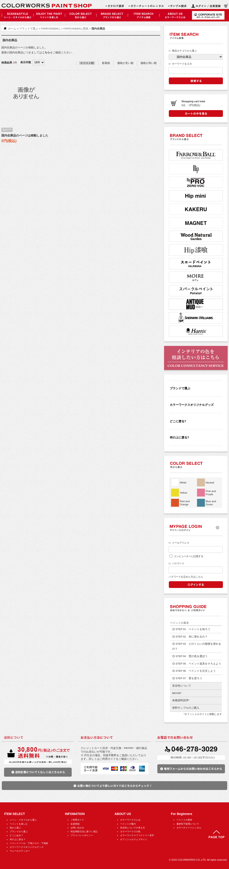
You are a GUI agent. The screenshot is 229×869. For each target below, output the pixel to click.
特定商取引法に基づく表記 (84, 831)
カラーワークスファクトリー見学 (137, 835)
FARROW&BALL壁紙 (76, 28)
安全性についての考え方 (132, 827)
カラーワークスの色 (130, 831)
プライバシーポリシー (82, 835)
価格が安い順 (125, 63)
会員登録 (75, 824)
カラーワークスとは (130, 820)
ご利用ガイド (77, 820)
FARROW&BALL (50, 28)
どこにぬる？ (16, 835)
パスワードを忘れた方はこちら (186, 576)
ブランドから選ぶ (19, 831)
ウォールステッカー (20, 851)
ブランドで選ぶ (28, 28)
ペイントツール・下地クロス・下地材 (29, 843)
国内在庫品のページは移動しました (24, 135)
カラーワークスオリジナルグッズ (192, 404)
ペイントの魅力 (128, 824)
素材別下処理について (187, 824)
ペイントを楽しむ (19, 824)
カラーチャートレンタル (188, 827)
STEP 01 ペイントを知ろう (193, 629)
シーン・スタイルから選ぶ (23, 820)
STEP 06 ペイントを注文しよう (196, 670)
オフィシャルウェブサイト (133, 839)
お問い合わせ (77, 827)
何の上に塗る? (179, 437)
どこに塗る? (178, 421)
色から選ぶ (15, 827)
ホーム (12, 28)
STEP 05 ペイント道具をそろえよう (198, 663)
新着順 (106, 63)
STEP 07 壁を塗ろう (189, 678)
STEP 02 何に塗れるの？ (192, 636)
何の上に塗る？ (17, 839)
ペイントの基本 (184, 820)
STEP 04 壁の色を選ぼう (192, 656)
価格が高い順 (148, 63)
